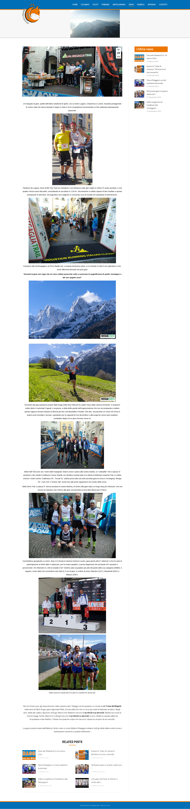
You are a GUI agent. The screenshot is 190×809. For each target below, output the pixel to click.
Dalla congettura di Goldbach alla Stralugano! (53, 780)
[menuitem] (75, 4)
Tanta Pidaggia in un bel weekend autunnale (52, 766)
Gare (26, 49)
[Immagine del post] (29, 755)
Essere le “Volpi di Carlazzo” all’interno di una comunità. (103, 752)
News (26, 52)
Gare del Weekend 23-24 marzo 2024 (51, 752)
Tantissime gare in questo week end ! (106, 766)
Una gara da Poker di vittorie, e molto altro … (104, 780)
